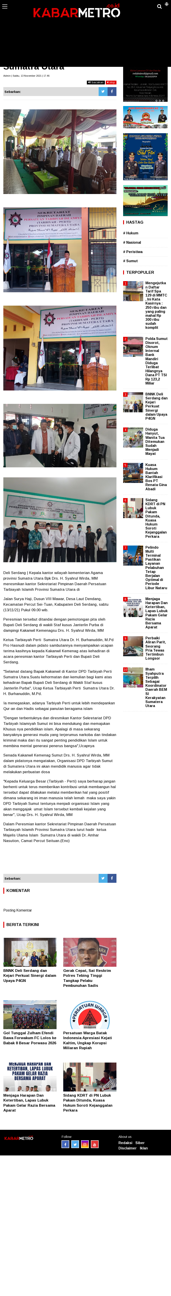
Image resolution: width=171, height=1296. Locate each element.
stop (111, 82)
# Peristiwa (132, 252)
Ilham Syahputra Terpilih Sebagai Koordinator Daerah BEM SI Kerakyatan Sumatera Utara (156, 687)
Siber (140, 1143)
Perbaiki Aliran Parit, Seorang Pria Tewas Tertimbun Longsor (155, 648)
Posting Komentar (17, 910)
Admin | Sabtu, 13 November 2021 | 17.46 (26, 75)
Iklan (144, 1148)
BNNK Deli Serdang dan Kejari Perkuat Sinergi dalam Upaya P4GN (29, 976)
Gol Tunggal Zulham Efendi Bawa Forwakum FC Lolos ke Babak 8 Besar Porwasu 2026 (29, 1038)
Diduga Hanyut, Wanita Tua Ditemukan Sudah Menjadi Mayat (155, 441)
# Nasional (132, 242)
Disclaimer (127, 1148)
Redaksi (125, 1143)
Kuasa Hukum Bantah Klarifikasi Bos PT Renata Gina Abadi (156, 477)
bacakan (96, 82)
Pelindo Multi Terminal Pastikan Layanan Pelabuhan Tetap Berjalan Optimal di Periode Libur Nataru (156, 568)
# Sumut (130, 261)
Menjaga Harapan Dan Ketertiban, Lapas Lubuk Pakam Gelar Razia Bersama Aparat (156, 613)
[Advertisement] (85, 33)
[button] (166, 2)
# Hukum (130, 233)
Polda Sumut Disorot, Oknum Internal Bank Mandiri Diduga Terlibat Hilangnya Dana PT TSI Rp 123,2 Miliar (156, 361)
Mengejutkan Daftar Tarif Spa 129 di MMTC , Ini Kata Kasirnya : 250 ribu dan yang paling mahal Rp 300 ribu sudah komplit (156, 305)
